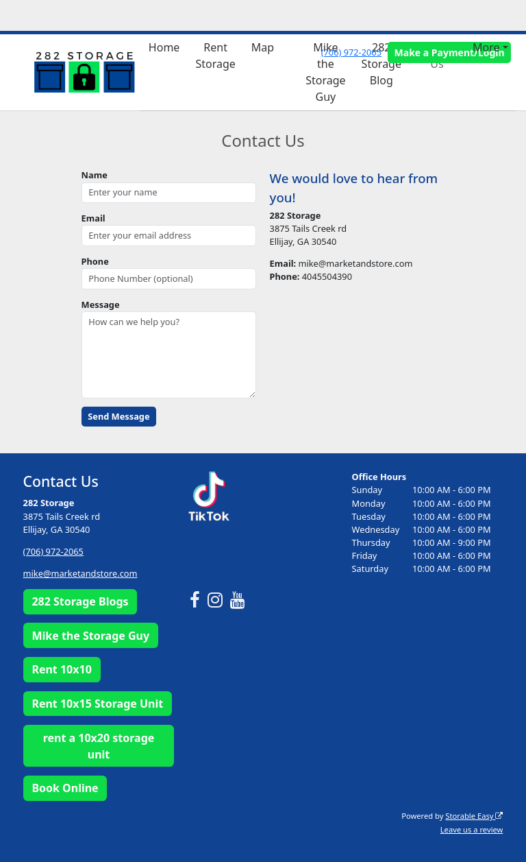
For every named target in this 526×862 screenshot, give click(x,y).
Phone (95, 261)
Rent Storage (215, 55)
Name (95, 175)
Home (164, 47)
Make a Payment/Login (449, 52)
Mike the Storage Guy (325, 72)
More (486, 47)
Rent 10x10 (61, 669)
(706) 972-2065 (351, 52)
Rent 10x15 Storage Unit (97, 703)
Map (262, 47)
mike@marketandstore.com (80, 573)
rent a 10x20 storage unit (99, 746)
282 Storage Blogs (80, 601)
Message (101, 304)
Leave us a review (471, 829)
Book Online (65, 787)
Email (93, 218)
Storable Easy (474, 816)
